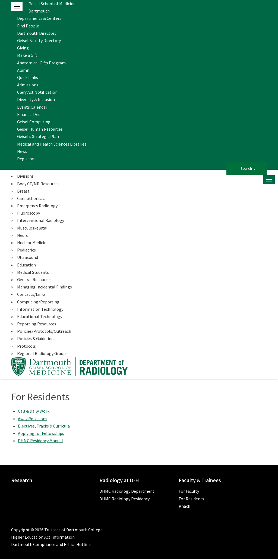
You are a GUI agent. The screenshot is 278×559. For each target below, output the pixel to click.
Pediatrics (26, 250)
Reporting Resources (36, 323)
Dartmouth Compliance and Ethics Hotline (51, 544)
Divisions (25, 176)
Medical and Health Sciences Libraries (51, 144)
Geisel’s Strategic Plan (38, 136)
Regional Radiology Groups (42, 353)
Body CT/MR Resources (38, 183)
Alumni (23, 70)
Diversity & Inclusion (36, 99)
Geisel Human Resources (40, 129)
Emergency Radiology (37, 205)
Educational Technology (39, 316)
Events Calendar (32, 107)
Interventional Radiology (40, 220)
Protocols (26, 346)
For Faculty (189, 491)
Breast (23, 191)
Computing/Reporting (38, 301)
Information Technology (40, 309)
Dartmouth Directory (36, 33)
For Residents (191, 498)
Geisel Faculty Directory (39, 40)
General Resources (34, 279)
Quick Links (27, 77)
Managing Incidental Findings (44, 287)
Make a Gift (27, 55)
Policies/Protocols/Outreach (44, 331)
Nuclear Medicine (33, 242)
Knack (184, 506)
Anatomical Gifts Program (41, 62)
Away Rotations (32, 418)
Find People (28, 26)
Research (21, 480)
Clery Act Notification (37, 92)
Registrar (26, 158)
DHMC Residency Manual (40, 440)
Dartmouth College (84, 529)
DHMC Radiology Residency (124, 498)
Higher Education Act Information (43, 537)
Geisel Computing (33, 121)
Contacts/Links (31, 294)
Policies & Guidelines (36, 338)
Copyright (20, 529)
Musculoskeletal (32, 228)
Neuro (23, 235)
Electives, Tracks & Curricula (44, 426)
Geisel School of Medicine (52, 3)
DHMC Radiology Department (126, 491)
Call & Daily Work (33, 411)
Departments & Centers (39, 18)
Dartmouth (39, 11)
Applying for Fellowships (41, 433)
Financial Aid (28, 114)
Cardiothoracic (31, 198)
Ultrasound (27, 257)
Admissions (27, 84)
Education (26, 265)
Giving (23, 48)
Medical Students (33, 272)
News (22, 151)
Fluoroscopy (28, 213)
